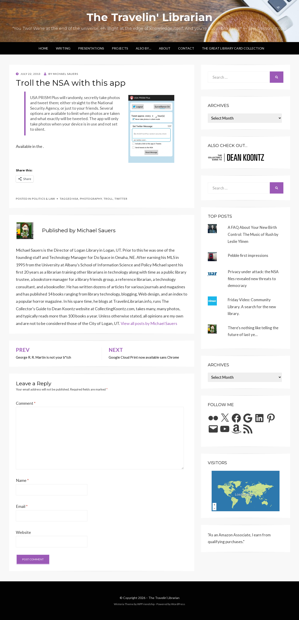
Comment (26, 403)
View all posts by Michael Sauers (149, 323)
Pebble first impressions (248, 255)
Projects (120, 48)
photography (91, 198)
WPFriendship (146, 604)
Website (23, 532)
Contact (186, 48)
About (164, 48)
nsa (75, 198)
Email (22, 506)
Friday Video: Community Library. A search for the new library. (252, 306)
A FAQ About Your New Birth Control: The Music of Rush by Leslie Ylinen (253, 234)
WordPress (178, 604)
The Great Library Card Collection (233, 48)
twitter (121, 198)
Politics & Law (43, 198)
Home (43, 48)
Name (22, 480)
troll (108, 198)
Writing (63, 48)
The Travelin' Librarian (149, 17)
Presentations (91, 48)
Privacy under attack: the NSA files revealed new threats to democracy (253, 278)
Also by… (143, 48)
